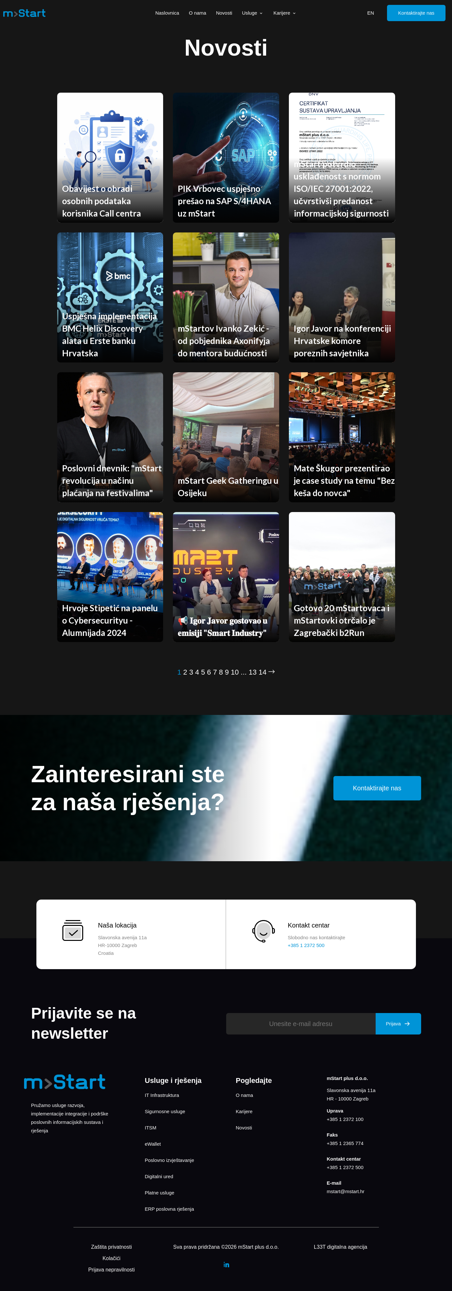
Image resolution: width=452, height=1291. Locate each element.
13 (252, 672)
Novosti (224, 13)
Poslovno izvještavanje (169, 1160)
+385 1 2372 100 (345, 1119)
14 (262, 672)
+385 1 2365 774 (345, 1143)
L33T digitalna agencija (340, 1247)
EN (370, 13)
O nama (197, 13)
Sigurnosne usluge (165, 1111)
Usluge (253, 13)
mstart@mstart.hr (346, 1191)
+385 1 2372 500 (345, 1167)
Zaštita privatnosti (111, 1247)
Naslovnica (167, 13)
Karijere (285, 13)
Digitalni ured (159, 1176)
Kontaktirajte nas (416, 13)
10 (235, 672)
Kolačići (111, 1258)
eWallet (153, 1144)
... (244, 672)
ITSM (151, 1127)
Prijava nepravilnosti (111, 1269)
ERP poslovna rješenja (169, 1209)
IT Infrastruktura (162, 1095)
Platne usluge (159, 1192)
